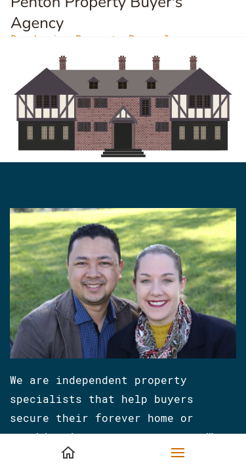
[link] (123, 60)
